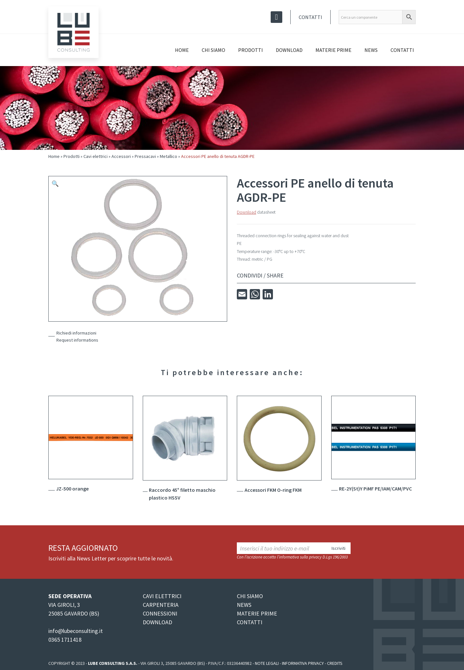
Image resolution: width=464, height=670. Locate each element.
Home (182, 50)
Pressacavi (145, 156)
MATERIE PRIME (257, 613)
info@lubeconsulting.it (75, 631)
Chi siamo (213, 50)
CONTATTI (249, 622)
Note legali (267, 663)
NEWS (244, 604)
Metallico (168, 156)
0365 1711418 (65, 639)
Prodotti (250, 50)
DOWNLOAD (157, 622)
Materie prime (333, 50)
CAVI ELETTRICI (162, 596)
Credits (335, 663)
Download (289, 50)
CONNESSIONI (160, 613)
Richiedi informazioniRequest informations (77, 336)
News (371, 50)
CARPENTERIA (161, 604)
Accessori (121, 156)
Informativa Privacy (303, 663)
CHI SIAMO (250, 596)
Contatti (310, 17)
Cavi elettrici (95, 156)
